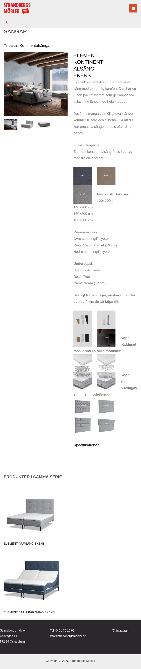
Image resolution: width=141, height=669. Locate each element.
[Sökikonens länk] (6, 22)
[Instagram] (121, 630)
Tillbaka (11, 45)
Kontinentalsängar (35, 45)
